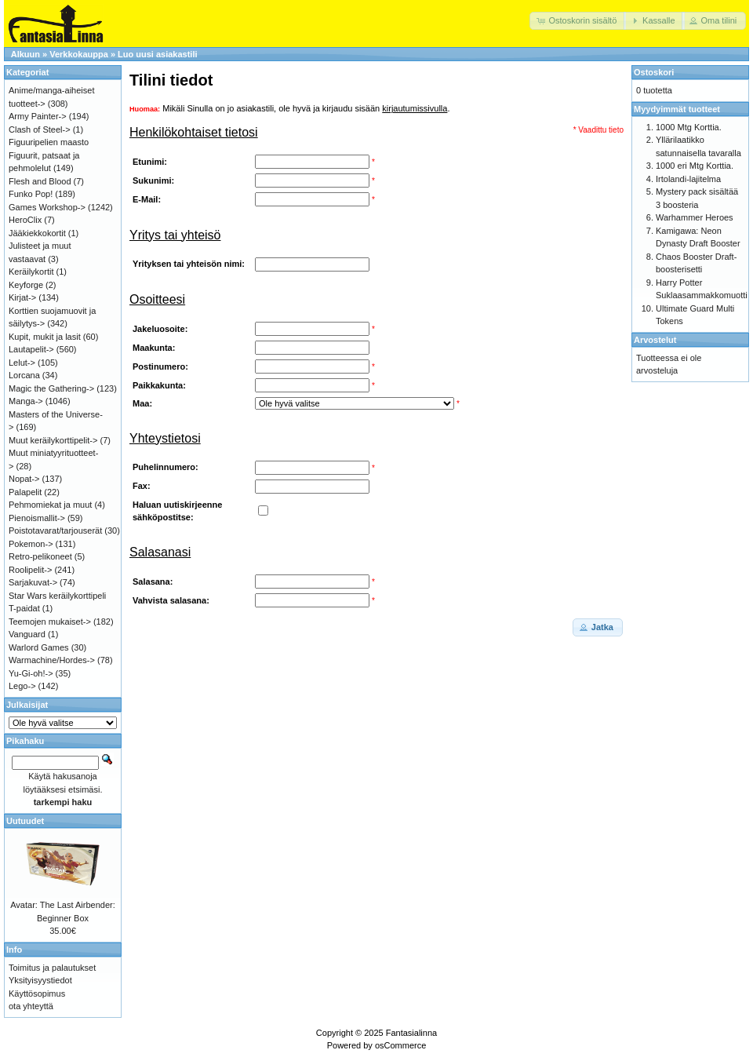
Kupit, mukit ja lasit (45, 336)
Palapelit (25, 492)
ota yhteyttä (31, 1006)
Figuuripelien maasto (49, 142)
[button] (577, 21)
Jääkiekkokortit (37, 233)
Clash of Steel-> (40, 129)
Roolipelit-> (30, 569)
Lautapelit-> (31, 349)
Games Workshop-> (47, 207)
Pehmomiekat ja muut (50, 504)
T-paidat (24, 608)
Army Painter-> (38, 116)
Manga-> (26, 401)
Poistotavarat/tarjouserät (55, 530)
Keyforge (26, 285)
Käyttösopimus (37, 993)
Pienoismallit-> (37, 518)
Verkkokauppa (78, 54)
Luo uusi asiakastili (157, 54)
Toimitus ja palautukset (52, 967)
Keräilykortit (31, 271)
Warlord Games (39, 647)
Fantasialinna (411, 1032)
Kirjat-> (22, 297)
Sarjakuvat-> (33, 582)
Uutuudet (25, 821)
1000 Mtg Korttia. (689, 127)
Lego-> (22, 686)
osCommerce (400, 1045)
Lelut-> (22, 362)
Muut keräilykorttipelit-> (53, 440)
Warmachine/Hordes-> (52, 660)
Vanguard (27, 634)
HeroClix (25, 219)
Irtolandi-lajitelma (688, 179)
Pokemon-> (31, 544)
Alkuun (25, 54)
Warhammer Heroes (694, 217)
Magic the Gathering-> (51, 388)
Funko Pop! (31, 194)
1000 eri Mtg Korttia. (694, 165)
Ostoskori (654, 72)
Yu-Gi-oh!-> (31, 673)
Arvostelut (655, 340)
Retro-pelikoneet (40, 556)
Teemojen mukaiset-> (50, 621)
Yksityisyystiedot (40, 980)
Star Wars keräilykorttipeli (57, 595)
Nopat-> (24, 478)
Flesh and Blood (40, 181)
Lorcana (24, 375)
